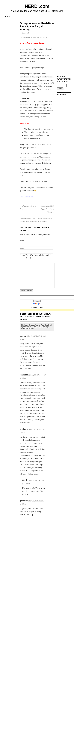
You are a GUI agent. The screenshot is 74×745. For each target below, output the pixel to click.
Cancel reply (25, 230)
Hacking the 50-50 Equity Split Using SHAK (47, 209)
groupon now (24, 221)
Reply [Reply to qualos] (23, 432)
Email (22, 248)
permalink (43, 221)
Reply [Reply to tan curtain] (25, 378)
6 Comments (25, 33)
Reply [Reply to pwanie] (22, 339)
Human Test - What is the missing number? (35, 255)
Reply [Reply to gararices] (25, 504)
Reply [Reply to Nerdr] (28, 483)
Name (22, 241)
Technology (41, 218)
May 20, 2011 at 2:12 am (36, 336)
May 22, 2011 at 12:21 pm (36, 429)
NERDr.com (37, 6)
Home (7, 16)
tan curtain (43, 227)
